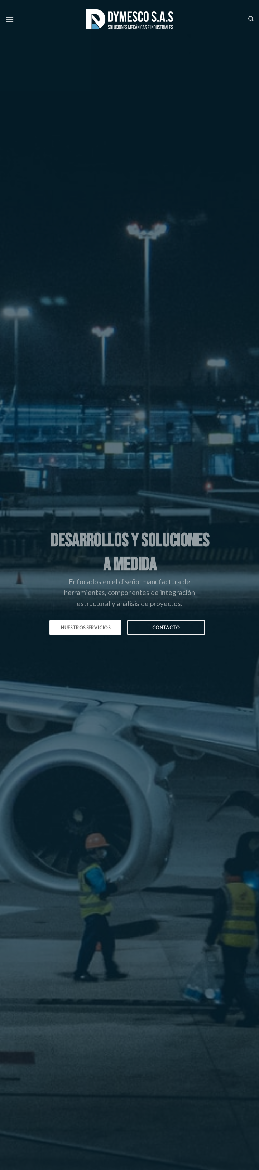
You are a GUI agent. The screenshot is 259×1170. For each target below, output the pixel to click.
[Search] (251, 19)
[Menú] (9, 19)
